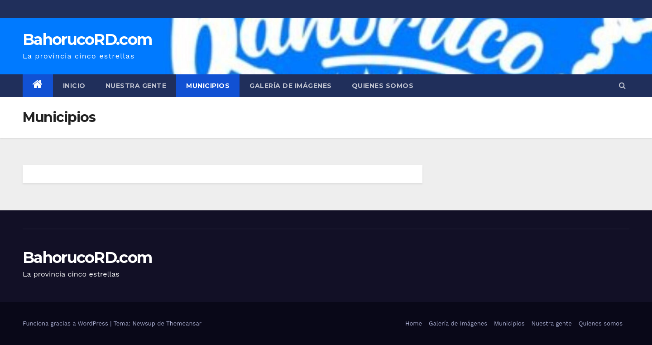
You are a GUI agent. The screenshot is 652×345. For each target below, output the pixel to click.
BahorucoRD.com (87, 39)
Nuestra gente (136, 86)
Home (413, 323)
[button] (622, 85)
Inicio (74, 86)
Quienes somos (383, 86)
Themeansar (183, 323)
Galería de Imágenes (290, 86)
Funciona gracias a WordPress (66, 323)
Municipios (208, 86)
